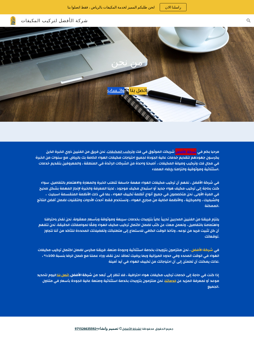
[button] (248, 20)
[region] (127, 7)
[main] (127, 61)
